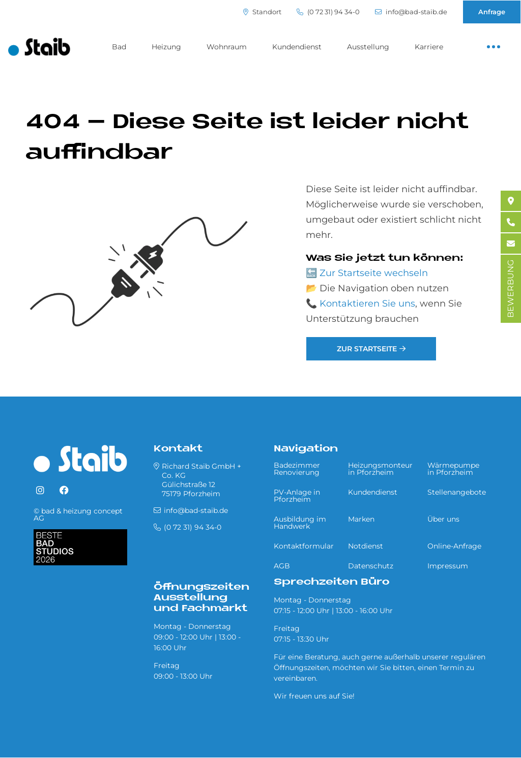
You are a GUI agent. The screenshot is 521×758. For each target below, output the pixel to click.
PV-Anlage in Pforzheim (297, 496)
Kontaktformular (304, 546)
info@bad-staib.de (411, 12)
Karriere (429, 46)
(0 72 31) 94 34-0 (328, 12)
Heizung (166, 46)
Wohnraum (227, 46)
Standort (262, 12)
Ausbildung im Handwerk (300, 522)
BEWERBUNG (510, 289)
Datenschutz (370, 565)
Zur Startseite (367, 348)
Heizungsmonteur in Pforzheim (380, 469)
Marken (361, 519)
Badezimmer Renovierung (297, 469)
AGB (282, 565)
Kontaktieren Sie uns (367, 303)
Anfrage (491, 12)
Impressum (447, 565)
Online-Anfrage (454, 546)
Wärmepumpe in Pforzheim (453, 469)
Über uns (443, 519)
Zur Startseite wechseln (374, 273)
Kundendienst (297, 46)
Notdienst (365, 546)
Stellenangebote (456, 492)
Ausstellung (368, 46)
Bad (119, 46)
